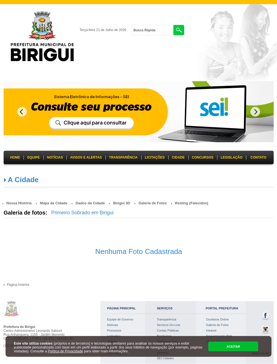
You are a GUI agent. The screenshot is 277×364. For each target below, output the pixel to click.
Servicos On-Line (168, 325)
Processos (114, 330)
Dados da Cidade (90, 203)
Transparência (166, 319)
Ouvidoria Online (217, 319)
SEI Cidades (165, 358)
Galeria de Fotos (152, 203)
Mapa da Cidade (53, 203)
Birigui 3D (121, 203)
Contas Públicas (168, 330)
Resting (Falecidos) (191, 203)
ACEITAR (233, 346)
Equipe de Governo (120, 319)
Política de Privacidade (65, 351)
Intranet (211, 330)
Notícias (112, 325)
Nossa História (19, 203)
